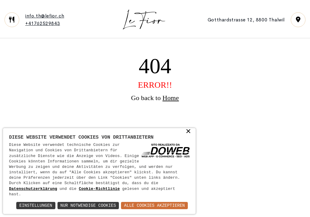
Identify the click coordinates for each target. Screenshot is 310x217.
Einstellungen (35, 205)
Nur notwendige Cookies (88, 205)
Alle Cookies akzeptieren (154, 205)
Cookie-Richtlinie (99, 189)
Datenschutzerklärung (33, 189)
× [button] (188, 132)
